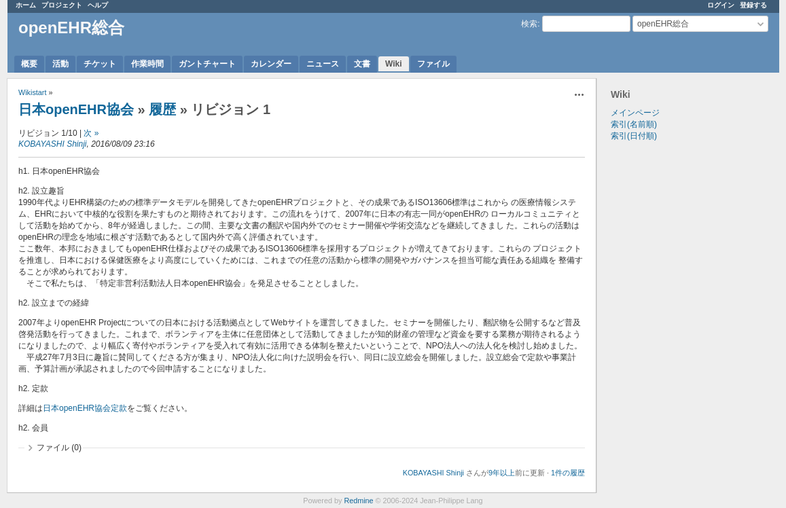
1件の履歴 (568, 473)
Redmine (358, 500)
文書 (362, 64)
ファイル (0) (59, 447)
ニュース (322, 64)
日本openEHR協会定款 (85, 408)
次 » (91, 133)
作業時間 (147, 64)
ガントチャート (207, 64)
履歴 (162, 109)
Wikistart (32, 92)
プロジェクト (61, 5)
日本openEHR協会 (76, 109)
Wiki (393, 64)
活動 (60, 64)
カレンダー (271, 64)
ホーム (26, 5)
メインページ (635, 112)
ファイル (433, 64)
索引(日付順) (634, 136)
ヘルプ (98, 5)
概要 (29, 64)
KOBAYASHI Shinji (52, 144)
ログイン (720, 5)
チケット (100, 64)
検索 (529, 24)
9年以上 (501, 473)
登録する (753, 5)
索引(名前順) (634, 124)
